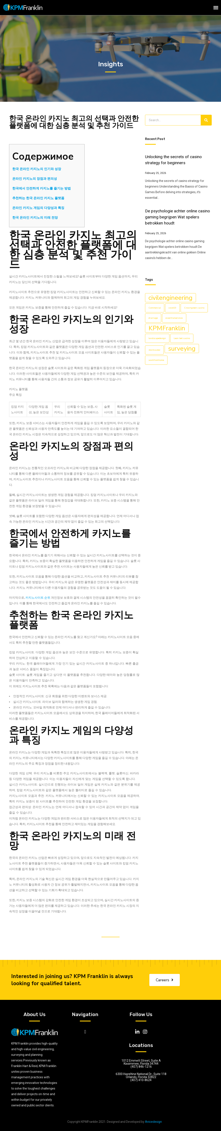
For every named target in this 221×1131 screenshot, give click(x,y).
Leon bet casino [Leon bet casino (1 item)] (182, 338)
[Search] (206, 120)
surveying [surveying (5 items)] (182, 348)
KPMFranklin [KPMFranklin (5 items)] (166, 328)
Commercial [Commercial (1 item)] (154, 307)
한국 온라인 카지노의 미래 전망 (35, 217)
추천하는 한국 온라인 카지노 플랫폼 (38, 198)
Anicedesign (153, 1121)
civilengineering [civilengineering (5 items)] (170, 297)
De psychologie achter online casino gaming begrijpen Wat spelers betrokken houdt (177, 217)
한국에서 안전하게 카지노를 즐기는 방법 (41, 188)
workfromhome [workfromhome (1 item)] (156, 360)
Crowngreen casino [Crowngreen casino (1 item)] (194, 307)
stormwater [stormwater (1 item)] (154, 350)
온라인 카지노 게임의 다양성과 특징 (38, 208)
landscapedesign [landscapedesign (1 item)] (157, 338)
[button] (85, 1032)
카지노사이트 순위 (37, 597)
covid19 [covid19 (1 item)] (172, 307)
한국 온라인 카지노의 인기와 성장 (36, 169)
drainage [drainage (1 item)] (153, 318)
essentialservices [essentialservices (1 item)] (174, 318)
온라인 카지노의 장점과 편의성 (34, 179)
